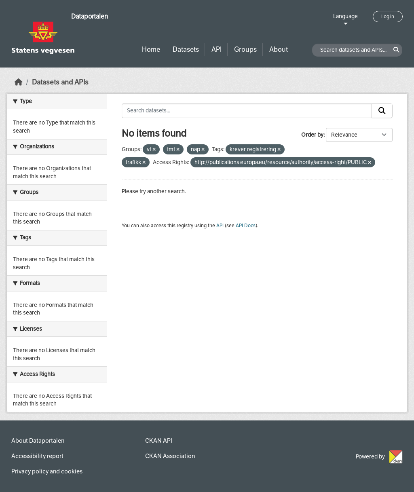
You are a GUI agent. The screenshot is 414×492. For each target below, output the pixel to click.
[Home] (19, 82)
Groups (245, 49)
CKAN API (158, 440)
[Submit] (382, 110)
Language (345, 16)
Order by (312, 134)
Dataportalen (89, 16)
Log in (387, 16)
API (216, 49)
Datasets (186, 49)
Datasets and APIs (60, 82)
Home (151, 49)
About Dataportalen (37, 440)
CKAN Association (170, 456)
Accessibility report (37, 456)
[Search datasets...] (247, 110)
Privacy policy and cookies (46, 471)
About (278, 49)
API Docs (246, 225)
